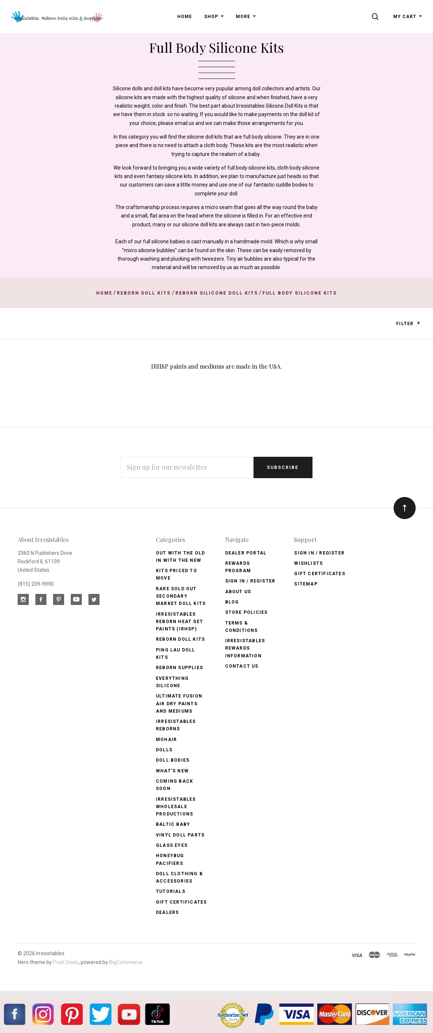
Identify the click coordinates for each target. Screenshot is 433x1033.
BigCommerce (126, 962)
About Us (238, 591)
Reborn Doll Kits (180, 639)
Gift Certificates (181, 902)
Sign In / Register (250, 581)
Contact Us (242, 666)
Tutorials (170, 891)
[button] (418, 323)
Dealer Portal (246, 553)
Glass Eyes (172, 845)
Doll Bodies (172, 760)
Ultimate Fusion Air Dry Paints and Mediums (179, 703)
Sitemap (305, 584)
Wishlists (308, 563)
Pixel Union (65, 962)
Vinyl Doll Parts (180, 835)
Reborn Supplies (179, 667)
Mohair (166, 739)
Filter (408, 323)
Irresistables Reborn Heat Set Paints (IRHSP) (179, 622)
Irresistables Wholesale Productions (176, 807)
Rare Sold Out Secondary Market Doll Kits (181, 596)
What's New (172, 770)
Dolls (164, 749)
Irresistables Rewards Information (245, 648)
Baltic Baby (173, 824)
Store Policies (246, 612)
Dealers (167, 912)
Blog (232, 602)
